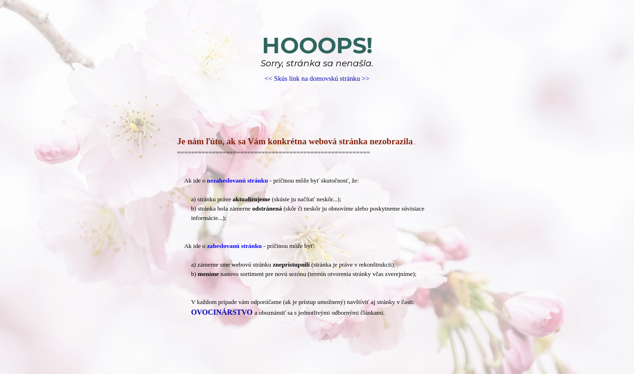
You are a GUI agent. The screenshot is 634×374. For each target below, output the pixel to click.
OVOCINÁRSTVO (222, 312)
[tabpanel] (317, 58)
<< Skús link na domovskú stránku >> (317, 78)
